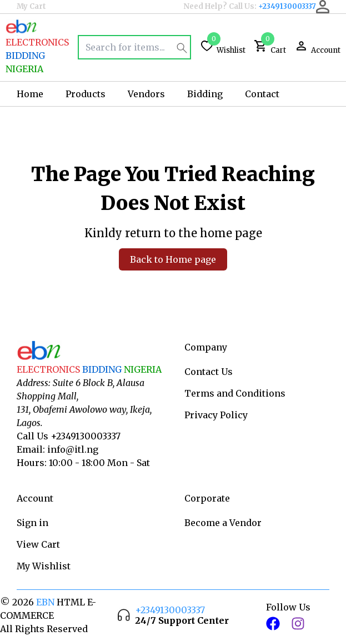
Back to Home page (173, 259)
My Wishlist (44, 566)
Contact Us (208, 371)
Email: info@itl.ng (57, 449)
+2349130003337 (287, 6)
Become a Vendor (223, 522)
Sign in (32, 522)
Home (30, 93)
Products (86, 93)
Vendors (146, 93)
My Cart (31, 6)
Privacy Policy (216, 414)
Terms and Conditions (234, 393)
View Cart (38, 544)
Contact (262, 93)
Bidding (205, 93)
